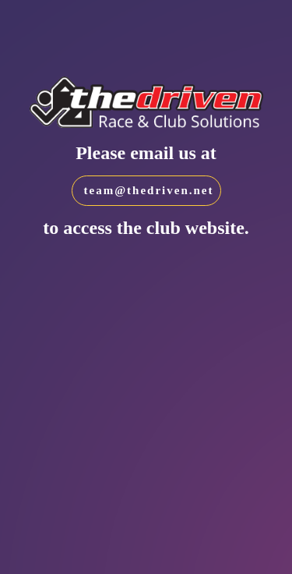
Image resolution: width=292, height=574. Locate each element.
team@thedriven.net (149, 190)
